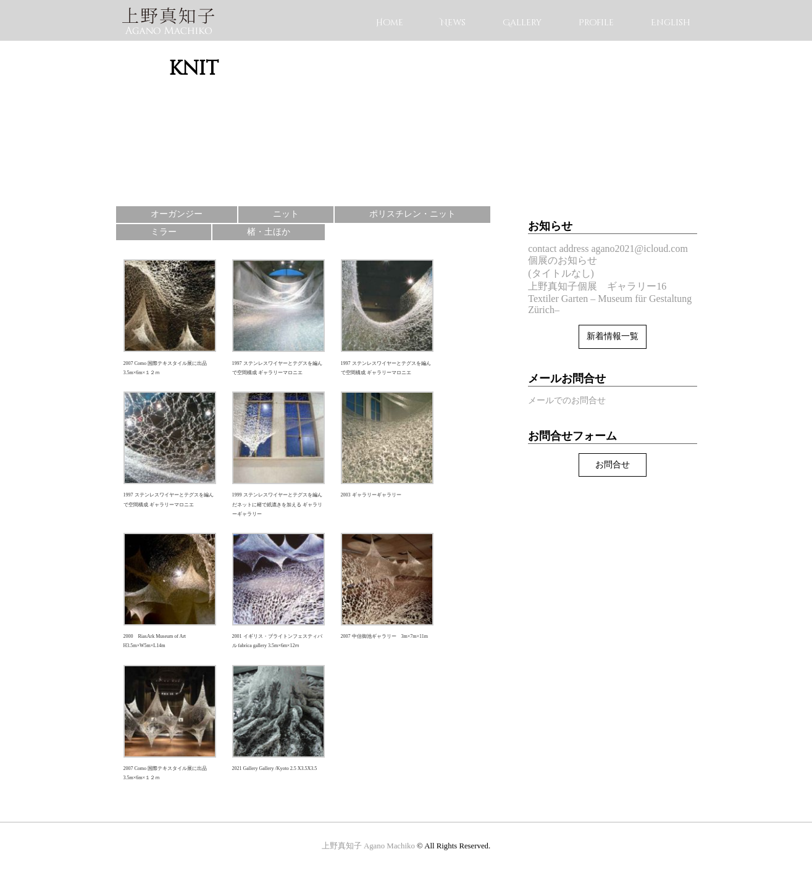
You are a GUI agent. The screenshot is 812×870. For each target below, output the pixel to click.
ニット (286, 214)
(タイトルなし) (561, 273)
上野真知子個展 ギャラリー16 (597, 286)
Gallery (522, 22)
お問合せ (612, 464)
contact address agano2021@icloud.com (608, 248)
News (453, 22)
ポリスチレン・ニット (412, 214)
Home (389, 22)
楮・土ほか (268, 231)
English (670, 22)
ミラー (164, 231)
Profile (596, 22)
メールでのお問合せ (567, 400)
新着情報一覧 (612, 336)
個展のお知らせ (562, 260)
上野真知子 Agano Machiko (368, 846)
